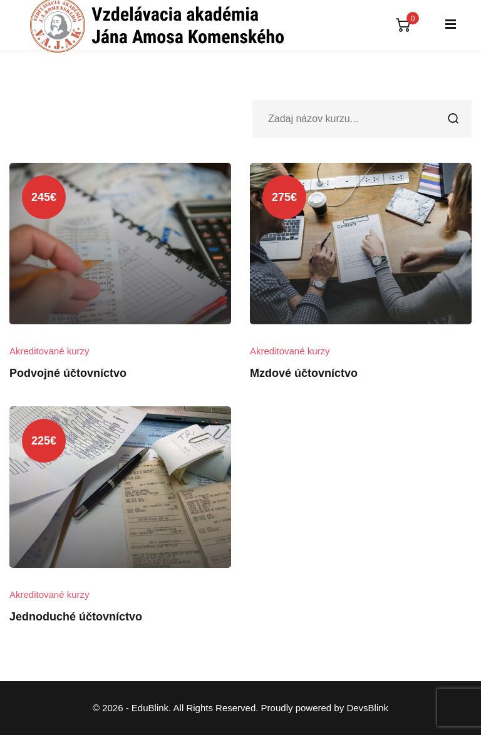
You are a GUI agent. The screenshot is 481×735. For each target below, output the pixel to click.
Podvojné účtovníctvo (68, 373)
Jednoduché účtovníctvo (75, 616)
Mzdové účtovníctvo (304, 373)
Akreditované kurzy (49, 351)
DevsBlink (367, 707)
